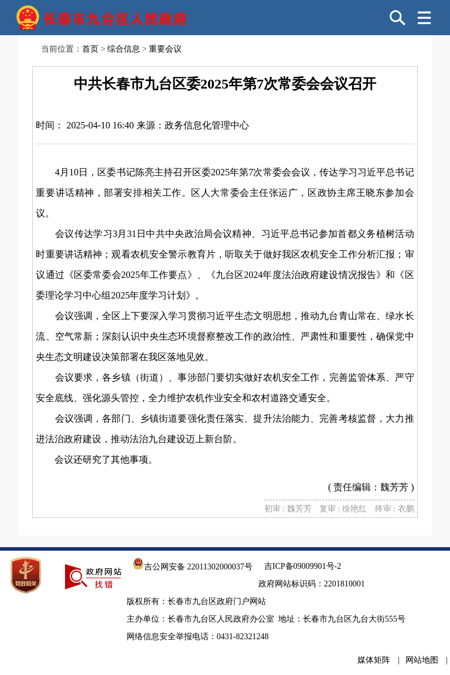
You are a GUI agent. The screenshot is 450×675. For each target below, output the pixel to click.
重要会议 (165, 49)
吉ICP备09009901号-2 (302, 566)
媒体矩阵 (373, 660)
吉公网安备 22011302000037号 (192, 566)
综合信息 (123, 49)
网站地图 (421, 660)
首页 (90, 49)
